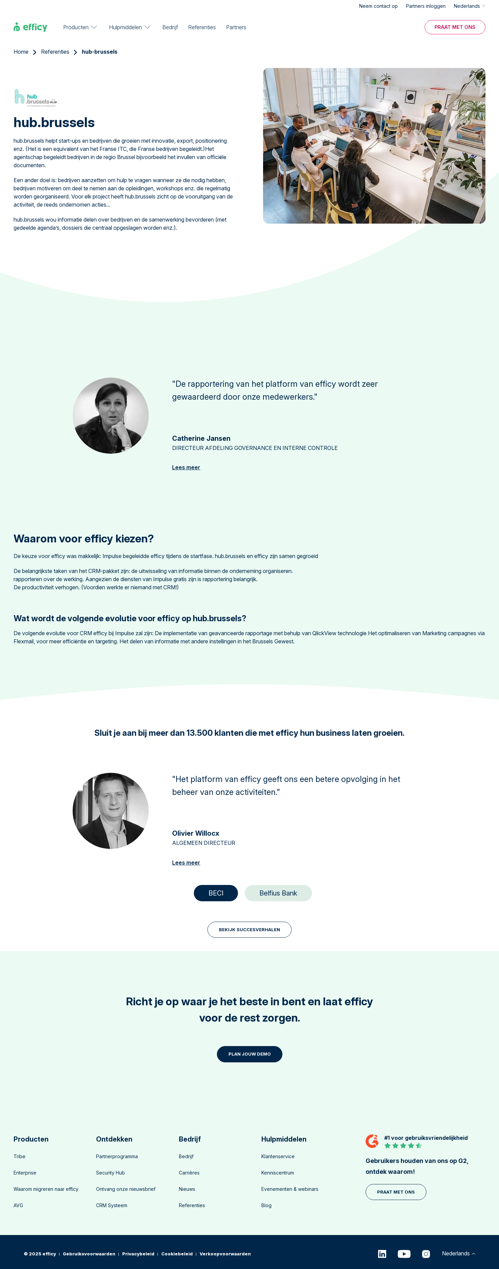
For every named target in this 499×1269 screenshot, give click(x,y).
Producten (76, 26)
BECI (215, 893)
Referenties (202, 26)
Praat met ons (455, 27)
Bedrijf (170, 26)
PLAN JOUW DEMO (249, 1054)
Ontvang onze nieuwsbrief (125, 1189)
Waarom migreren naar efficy (46, 1189)
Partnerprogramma (117, 1156)
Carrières (189, 1173)
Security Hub (110, 1173)
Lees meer (186, 467)
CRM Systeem (111, 1205)
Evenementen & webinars (289, 1189)
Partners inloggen (426, 6)
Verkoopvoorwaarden (225, 1253)
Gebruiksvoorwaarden (89, 1253)
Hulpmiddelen (125, 26)
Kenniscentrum (277, 1173)
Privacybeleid (138, 1253)
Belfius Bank (278, 893)
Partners (236, 26)
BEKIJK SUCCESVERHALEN (249, 929)
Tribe (19, 1156)
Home (21, 51)
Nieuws (187, 1189)
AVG (18, 1205)
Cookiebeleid (177, 1253)
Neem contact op (378, 6)
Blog (266, 1205)
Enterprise (25, 1173)
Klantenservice (278, 1156)
